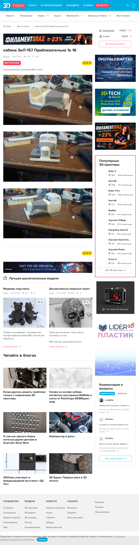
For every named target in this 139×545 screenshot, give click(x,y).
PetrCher (109, 419)
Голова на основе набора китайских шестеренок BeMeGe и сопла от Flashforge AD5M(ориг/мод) (70, 396)
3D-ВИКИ (88, 5)
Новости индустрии (55, 507)
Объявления (74, 15)
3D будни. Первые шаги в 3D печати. (68, 479)
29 (37, 56)
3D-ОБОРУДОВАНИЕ (51, 5)
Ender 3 (112, 171)
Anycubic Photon (116, 249)
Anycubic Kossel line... (119, 239)
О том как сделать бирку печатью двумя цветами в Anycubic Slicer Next (20, 440)
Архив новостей (54, 527)
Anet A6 (112, 200)
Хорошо (42, 539)
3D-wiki (28, 522)
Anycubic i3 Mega (117, 220)
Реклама (8, 41)
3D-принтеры (31, 507)
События (50, 517)
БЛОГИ (32, 5)
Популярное (26, 15)
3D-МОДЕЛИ (72, 5)
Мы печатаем (123, 15)
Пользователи (10, 522)
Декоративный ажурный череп (69, 288)
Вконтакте (72, 507)
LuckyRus (109, 400)
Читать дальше (10, 346)
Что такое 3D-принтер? (117, 309)
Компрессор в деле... (62, 436)
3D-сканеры (30, 517)
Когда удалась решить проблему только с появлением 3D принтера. (24, 395)
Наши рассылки (75, 517)
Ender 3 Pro (114, 190)
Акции (57, 15)
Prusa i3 (112, 259)
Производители (32, 527)
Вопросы (122, 394)
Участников (108, 30)
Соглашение (9, 512)
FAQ (5, 527)
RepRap (112, 210)
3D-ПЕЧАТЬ (102, 5)
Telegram (71, 512)
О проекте (8, 507)
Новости (10, 15)
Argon (5, 293)
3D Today (7, 26)
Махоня (6, 56)
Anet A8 (112, 181)
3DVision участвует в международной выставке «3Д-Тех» (23, 481)
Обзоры (50, 522)
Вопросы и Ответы (99, 15)
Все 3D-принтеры (114, 270)
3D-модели (30, 512)
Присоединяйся (115, 44)
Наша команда (102, 512)
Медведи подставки (16, 288)
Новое (43, 15)
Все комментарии (114, 458)
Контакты (99, 502)
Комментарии (107, 394)
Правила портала (11, 517)
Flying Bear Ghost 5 (118, 230)
